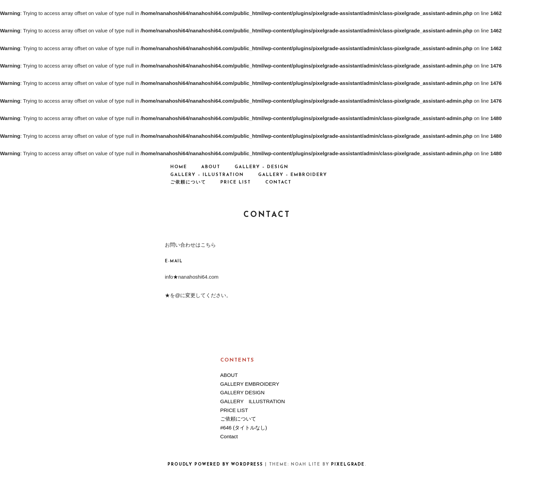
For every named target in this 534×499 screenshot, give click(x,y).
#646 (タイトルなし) (243, 427)
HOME (178, 167)
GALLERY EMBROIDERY (249, 384)
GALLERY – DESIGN (261, 167)
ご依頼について (188, 182)
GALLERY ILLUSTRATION (252, 401)
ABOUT (210, 167)
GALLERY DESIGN (242, 392)
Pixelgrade (347, 465)
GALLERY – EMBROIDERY (292, 175)
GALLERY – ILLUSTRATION (207, 175)
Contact (278, 182)
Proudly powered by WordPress (215, 465)
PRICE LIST (235, 182)
